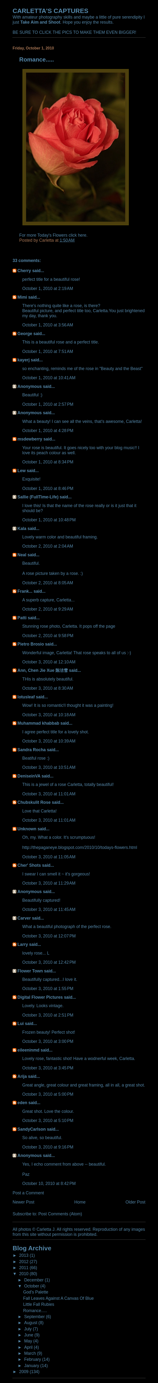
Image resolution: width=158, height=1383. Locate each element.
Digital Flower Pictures (40, 997)
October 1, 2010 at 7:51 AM (47, 351)
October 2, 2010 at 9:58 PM (47, 635)
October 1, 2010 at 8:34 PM (47, 462)
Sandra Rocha (31, 749)
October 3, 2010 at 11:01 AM (49, 793)
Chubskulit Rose (34, 802)
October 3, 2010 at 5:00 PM (47, 1094)
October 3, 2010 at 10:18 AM (49, 714)
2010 (24, 1273)
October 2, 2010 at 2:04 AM (47, 546)
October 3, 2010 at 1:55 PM (47, 988)
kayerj (23, 360)
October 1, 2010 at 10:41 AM (49, 377)
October (32, 1286)
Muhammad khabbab (38, 723)
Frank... (24, 591)
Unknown (26, 828)
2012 (24, 1261)
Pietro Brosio (30, 644)
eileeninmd (28, 1050)
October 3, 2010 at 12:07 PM (49, 936)
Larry (22, 944)
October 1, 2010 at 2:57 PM (47, 404)
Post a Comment (28, 1192)
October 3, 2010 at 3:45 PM (47, 1068)
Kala (21, 528)
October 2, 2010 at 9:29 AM (47, 609)
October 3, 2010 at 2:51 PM (47, 1015)
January (32, 1365)
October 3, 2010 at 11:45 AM (49, 909)
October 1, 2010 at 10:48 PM (49, 519)
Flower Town (30, 971)
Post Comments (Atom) (60, 1213)
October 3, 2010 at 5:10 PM (47, 1120)
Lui (20, 1023)
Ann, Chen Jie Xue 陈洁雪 (42, 670)
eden (22, 1102)
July (28, 1329)
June (29, 1335)
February (33, 1359)
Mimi (22, 297)
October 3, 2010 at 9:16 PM (47, 1147)
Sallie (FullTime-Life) (37, 497)
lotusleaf (26, 697)
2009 (24, 1371)
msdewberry (29, 439)
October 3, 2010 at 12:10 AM (49, 662)
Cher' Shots (29, 865)
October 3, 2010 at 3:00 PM (47, 1041)
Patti (22, 617)
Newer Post (23, 1202)
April (29, 1347)
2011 (24, 1267)
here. (83, 235)
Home (80, 1202)
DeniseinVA (28, 776)
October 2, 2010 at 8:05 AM (47, 582)
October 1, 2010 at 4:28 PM (47, 430)
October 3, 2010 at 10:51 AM (49, 767)
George (24, 333)
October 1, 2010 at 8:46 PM (47, 488)
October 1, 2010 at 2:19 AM (47, 288)
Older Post (135, 1202)
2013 (24, 1255)
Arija (22, 1076)
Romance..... (35, 1310)
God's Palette (35, 1292)
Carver (24, 918)
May (28, 1341)
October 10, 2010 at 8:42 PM (49, 1183)
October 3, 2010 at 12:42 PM (49, 962)
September (35, 1316)
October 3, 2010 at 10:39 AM (49, 741)
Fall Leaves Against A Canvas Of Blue (58, 1298)
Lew (21, 470)
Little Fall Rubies (38, 1304)
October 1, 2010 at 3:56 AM (47, 325)
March (30, 1353)
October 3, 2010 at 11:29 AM (49, 883)
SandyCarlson (31, 1129)
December (34, 1280)
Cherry (24, 270)
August (31, 1322)
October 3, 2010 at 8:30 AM (47, 688)
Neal (21, 554)
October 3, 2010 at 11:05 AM (49, 856)
